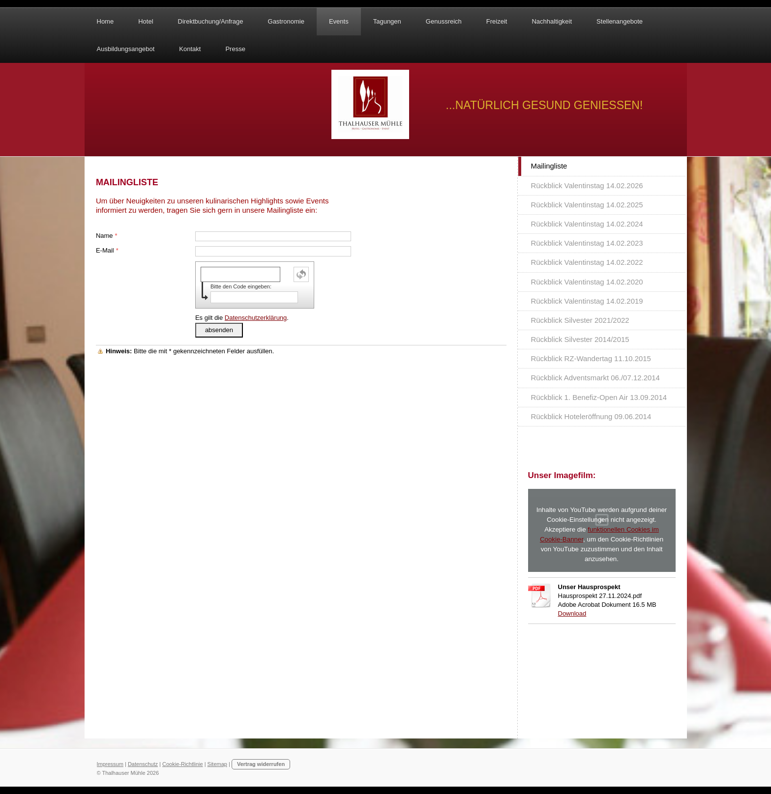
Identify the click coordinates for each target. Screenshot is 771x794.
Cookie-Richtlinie (182, 764)
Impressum (110, 764)
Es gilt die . (242, 317)
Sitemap (217, 764)
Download (572, 613)
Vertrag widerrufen (261, 764)
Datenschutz (143, 764)
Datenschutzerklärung (256, 317)
